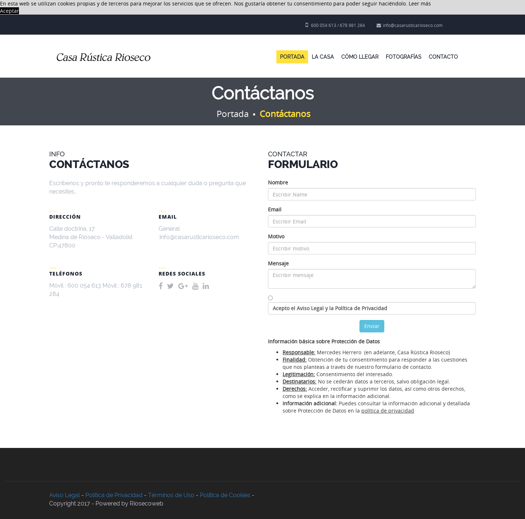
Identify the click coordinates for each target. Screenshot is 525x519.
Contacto (443, 57)
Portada (292, 57)
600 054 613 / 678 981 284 (335, 25)
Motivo (276, 236)
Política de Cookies (225, 495)
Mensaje (278, 263)
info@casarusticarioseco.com (410, 25)
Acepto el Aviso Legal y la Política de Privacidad (330, 308)
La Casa (323, 57)
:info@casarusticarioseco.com (199, 237)
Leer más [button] (420, 3)
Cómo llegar (359, 57)
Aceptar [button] (9, 10)
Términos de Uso (171, 495)
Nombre (278, 182)
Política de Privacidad (114, 495)
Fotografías (403, 57)
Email (274, 209)
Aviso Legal (64, 495)
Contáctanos (285, 114)
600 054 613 (84, 285)
